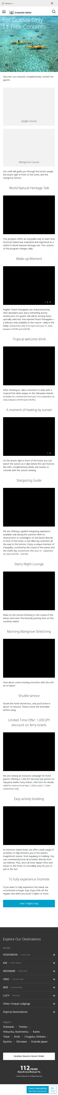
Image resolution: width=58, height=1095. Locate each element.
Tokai (6, 1036)
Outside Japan (39, 1041)
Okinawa (21, 1041)
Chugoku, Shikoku (35, 1036)
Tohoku (23, 1026)
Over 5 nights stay (29, 903)
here (41, 782)
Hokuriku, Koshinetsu (15, 1031)
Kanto (36, 1031)
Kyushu (7, 1041)
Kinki (17, 1036)
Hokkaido (8, 1026)
